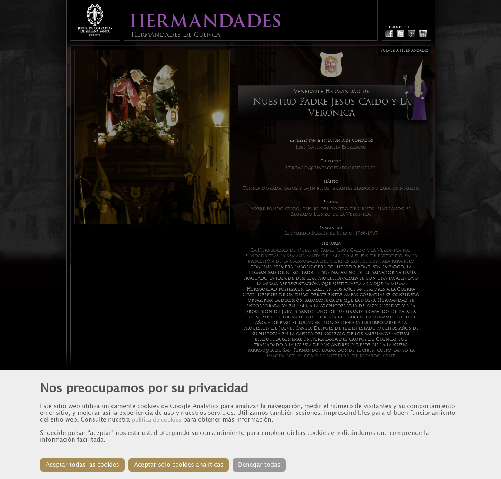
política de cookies (156, 419)
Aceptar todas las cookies (82, 464)
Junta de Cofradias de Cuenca (95, 20)
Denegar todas (259, 464)
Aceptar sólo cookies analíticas (178, 464)
